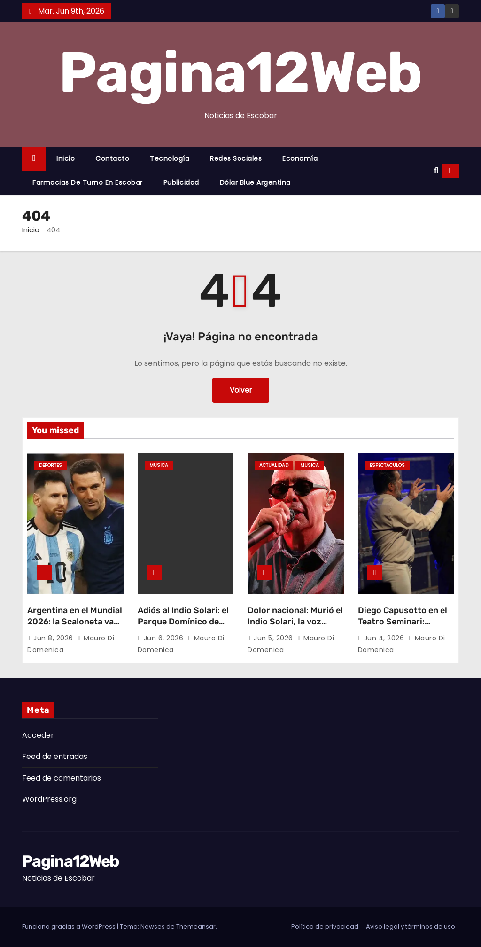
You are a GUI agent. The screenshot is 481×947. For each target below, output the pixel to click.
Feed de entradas (54, 756)
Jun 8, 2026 (54, 638)
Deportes (50, 465)
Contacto (112, 158)
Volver (241, 390)
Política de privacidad (324, 926)
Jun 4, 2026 (385, 638)
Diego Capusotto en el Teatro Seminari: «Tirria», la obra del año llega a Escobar (405, 627)
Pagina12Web (240, 72)
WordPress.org (49, 799)
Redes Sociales (236, 158)
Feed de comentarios (61, 778)
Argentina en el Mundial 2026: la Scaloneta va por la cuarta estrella (74, 621)
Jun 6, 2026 (165, 638)
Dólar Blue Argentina (255, 182)
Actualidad (273, 465)
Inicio (65, 158)
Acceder (38, 735)
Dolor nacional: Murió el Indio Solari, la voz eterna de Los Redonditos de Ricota (295, 627)
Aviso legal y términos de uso (410, 926)
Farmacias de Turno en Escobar (87, 182)
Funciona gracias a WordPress (69, 926)
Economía (300, 158)
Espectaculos (387, 465)
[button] (436, 170)
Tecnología (169, 158)
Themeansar (196, 926)
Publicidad (181, 182)
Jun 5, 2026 (274, 638)
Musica (158, 465)
